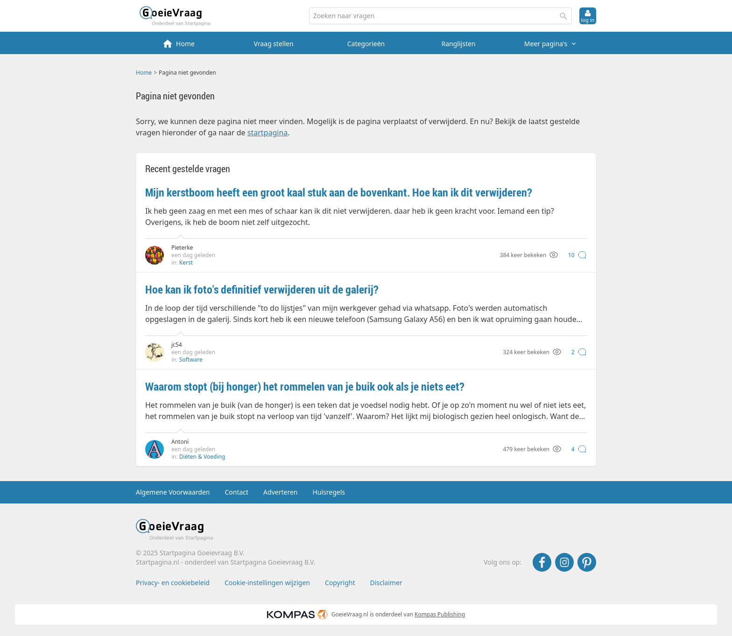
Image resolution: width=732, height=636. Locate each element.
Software (191, 359)
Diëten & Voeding (202, 457)
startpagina (267, 132)
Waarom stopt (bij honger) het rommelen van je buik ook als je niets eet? (305, 386)
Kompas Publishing (440, 614)
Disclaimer (386, 582)
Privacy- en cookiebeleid (173, 582)
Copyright (340, 582)
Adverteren (280, 492)
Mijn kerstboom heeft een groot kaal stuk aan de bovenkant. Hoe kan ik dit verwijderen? (338, 192)
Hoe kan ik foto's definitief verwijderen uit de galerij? (262, 289)
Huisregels (328, 492)
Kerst (186, 262)
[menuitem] (181, 43)
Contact (236, 492)
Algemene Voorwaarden (173, 492)
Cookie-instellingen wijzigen (267, 582)
